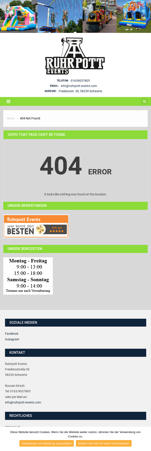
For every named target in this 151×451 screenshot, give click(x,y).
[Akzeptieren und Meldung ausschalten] (145, 439)
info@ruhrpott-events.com (79, 85)
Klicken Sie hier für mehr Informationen (103, 443)
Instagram (12, 339)
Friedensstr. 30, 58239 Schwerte (80, 91)
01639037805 (80, 80)
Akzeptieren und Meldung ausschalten (47, 443)
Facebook (11, 333)
